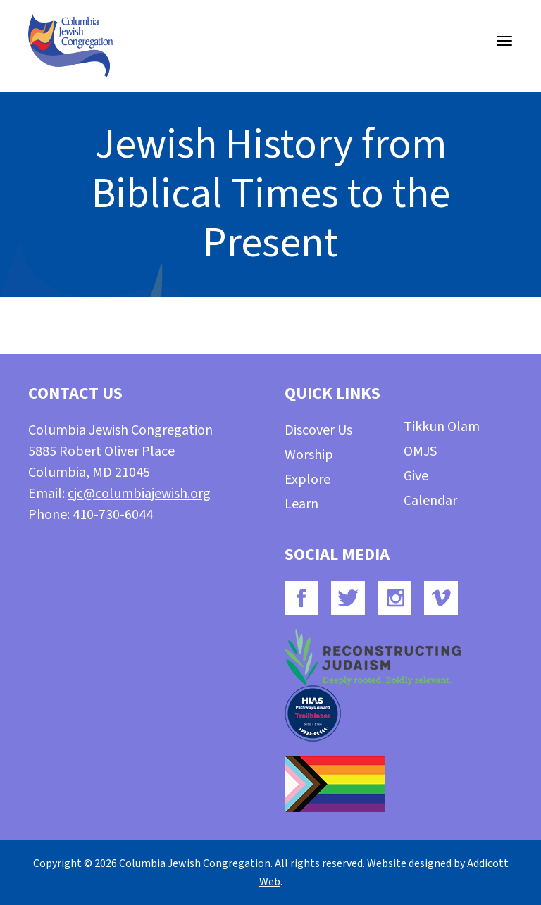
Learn (301, 504)
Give (416, 476)
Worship (309, 455)
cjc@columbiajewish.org (139, 494)
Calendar (430, 501)
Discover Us (318, 430)
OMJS (420, 451)
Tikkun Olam (442, 427)
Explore (307, 479)
